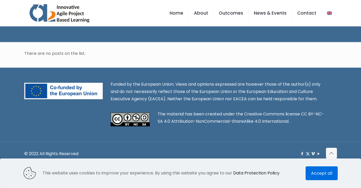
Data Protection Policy (256, 173)
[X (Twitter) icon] (308, 153)
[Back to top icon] (331, 153)
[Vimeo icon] (313, 153)
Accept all (321, 173)
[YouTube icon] (319, 153)
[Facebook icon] (302, 153)
